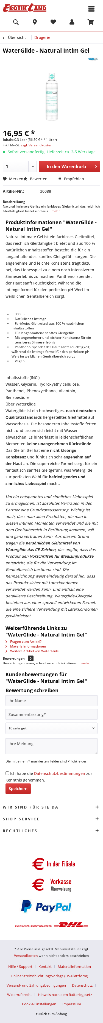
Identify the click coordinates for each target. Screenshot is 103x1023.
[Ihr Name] (51, 700)
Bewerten (36, 178)
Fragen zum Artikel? (23, 641)
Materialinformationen (25, 646)
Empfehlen (71, 178)
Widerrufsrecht (19, 994)
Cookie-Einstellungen (39, 1003)
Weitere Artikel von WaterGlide (32, 651)
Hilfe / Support (20, 966)
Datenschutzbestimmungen (59, 773)
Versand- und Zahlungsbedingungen (36, 985)
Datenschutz (82, 985)
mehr (55, 211)
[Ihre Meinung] (51, 746)
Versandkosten (26, 955)
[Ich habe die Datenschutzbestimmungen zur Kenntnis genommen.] (7, 773)
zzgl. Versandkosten (36, 145)
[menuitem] (15, 22)
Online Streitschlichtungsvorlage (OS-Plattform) (49, 975)
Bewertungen (14, 658)
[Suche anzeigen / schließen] (15, 22)
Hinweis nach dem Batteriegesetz (65, 994)
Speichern (18, 788)
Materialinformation (74, 966)
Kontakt (45, 966)
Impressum (71, 1003)
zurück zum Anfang (51, 1013)
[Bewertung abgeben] (51, 728)
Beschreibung (14, 201)
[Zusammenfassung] (51, 714)
